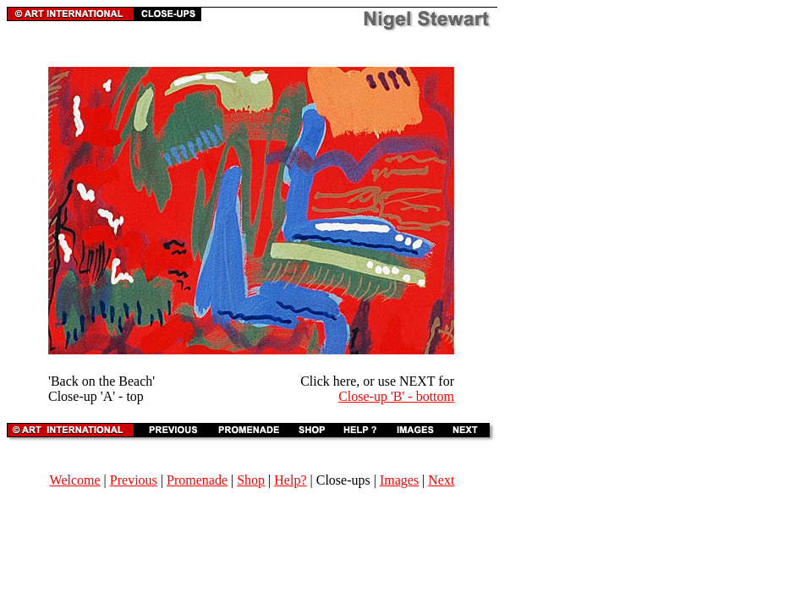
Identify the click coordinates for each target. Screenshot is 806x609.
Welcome (75, 480)
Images (399, 480)
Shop (251, 480)
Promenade (197, 480)
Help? (290, 480)
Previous (133, 480)
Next (441, 480)
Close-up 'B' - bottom (396, 396)
